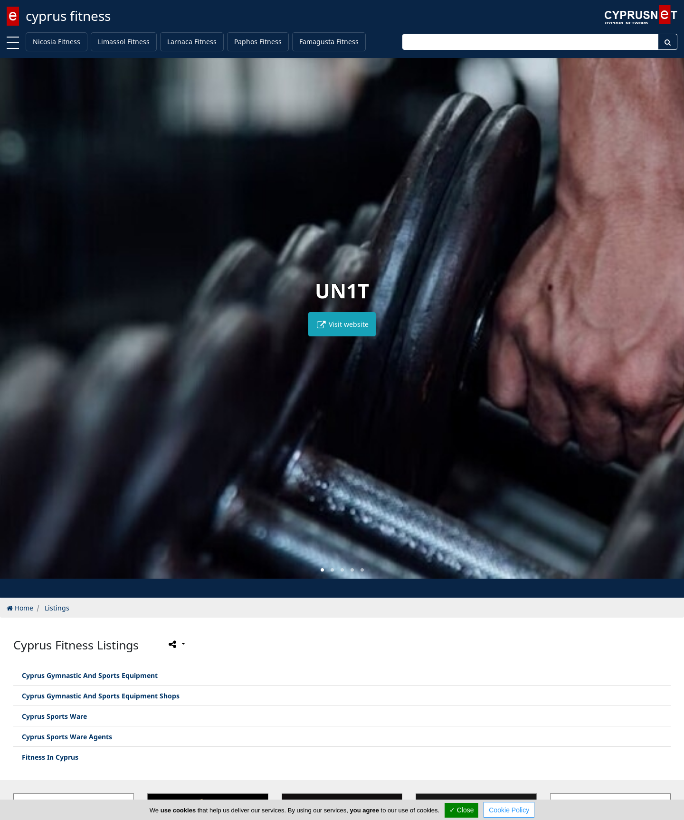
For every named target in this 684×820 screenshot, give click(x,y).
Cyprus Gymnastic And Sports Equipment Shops (101, 695)
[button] (322, 570)
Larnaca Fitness (192, 41)
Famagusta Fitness (329, 41)
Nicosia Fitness (56, 41)
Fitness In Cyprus (50, 757)
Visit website (342, 324)
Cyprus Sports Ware (54, 716)
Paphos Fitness (258, 41)
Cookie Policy (509, 810)
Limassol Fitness (124, 41)
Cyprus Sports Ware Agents (67, 736)
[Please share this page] (176, 644)
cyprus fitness (68, 16)
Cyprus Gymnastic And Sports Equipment (90, 675)
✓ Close (461, 810)
